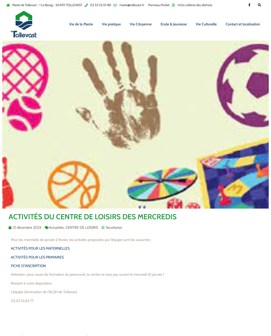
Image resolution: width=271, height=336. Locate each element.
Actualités (56, 227)
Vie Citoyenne (141, 24)
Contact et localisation (243, 24)
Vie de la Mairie (81, 24)
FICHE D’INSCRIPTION (28, 266)
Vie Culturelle (206, 24)
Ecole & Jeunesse (174, 24)
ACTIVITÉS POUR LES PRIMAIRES (37, 257)
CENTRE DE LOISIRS (81, 227)
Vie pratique (111, 24)
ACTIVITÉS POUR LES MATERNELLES (40, 248)
